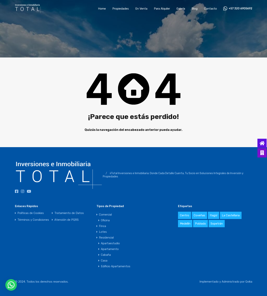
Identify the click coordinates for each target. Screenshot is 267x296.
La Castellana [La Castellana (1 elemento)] (231, 215)
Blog (195, 8)
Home (102, 8)
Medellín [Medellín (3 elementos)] (185, 223)
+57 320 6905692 (240, 8)
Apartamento (110, 249)
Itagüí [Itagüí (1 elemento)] (213, 215)
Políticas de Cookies (30, 213)
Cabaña (106, 255)
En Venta (141, 8)
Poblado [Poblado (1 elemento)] (200, 223)
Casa (104, 260)
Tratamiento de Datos (69, 213)
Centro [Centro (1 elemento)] (184, 215)
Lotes (103, 232)
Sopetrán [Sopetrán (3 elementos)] (217, 223)
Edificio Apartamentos (115, 266)
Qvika (248, 281)
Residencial (106, 237)
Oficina (105, 220)
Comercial (105, 214)
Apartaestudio (110, 243)
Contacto (210, 8)
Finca (102, 226)
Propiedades (120, 8)
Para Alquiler (162, 8)
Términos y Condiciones (33, 219)
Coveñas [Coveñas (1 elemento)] (199, 215)
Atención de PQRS (66, 219)
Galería (180, 8)
